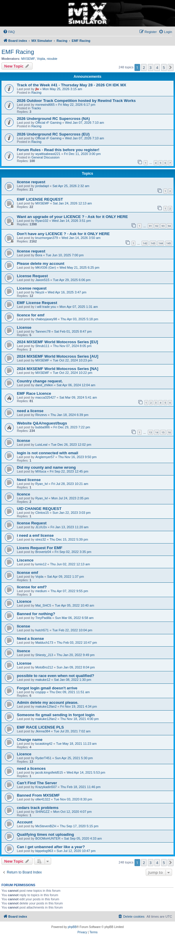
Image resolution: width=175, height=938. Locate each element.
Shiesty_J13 (44, 655)
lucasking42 (43, 743)
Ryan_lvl (41, 483)
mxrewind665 (44, 104)
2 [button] (144, 67)
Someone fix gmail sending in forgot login (56, 715)
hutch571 (41, 630)
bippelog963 (44, 851)
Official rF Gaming (48, 122)
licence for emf (30, 315)
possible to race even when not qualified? (55, 675)
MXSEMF (28, 58)
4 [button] (157, 67)
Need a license (30, 638)
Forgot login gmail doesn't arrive (47, 688)
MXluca (40, 471)
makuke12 (42, 679)
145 (168, 243)
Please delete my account (40, 263)
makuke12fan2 (45, 706)
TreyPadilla (43, 618)
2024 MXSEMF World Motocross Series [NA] (57, 368)
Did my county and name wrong (46, 467)
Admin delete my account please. (47, 702)
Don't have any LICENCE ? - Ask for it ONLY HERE (63, 234)
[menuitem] (9, 31)
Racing (36, 92)
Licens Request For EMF (39, 548)
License (24, 327)
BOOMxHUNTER (47, 838)
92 (156, 226)
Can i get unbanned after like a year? (51, 847)
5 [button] (164, 67)
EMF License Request (37, 302)
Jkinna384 (42, 731)
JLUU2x (41, 527)
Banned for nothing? (36, 614)
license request (31, 182)
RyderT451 (43, 758)
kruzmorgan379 (46, 238)
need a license (30, 411)
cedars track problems (38, 807)
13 (150, 432)
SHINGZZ (42, 811)
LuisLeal (41, 444)
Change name (29, 739)
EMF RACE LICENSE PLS (40, 727)
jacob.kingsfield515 (49, 772)
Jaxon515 (42, 280)
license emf (27, 572)
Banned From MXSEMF (38, 795)
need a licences (31, 768)
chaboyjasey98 (46, 319)
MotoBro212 (44, 667)
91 (150, 226)
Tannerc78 (42, 331)
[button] (171, 67)
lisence (23, 651)
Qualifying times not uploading (45, 834)
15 (162, 432)
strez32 (40, 539)
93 (162, 226)
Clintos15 (42, 512)
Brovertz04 (43, 552)
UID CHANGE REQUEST (39, 508)
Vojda (41, 58)
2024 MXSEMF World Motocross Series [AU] (57, 356)
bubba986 (42, 427)
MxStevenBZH (45, 826)
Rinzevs (41, 415)
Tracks (36, 108)
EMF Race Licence (34, 393)
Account (25, 822)
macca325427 (45, 397)
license (23, 440)
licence (23, 494)
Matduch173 (44, 642)
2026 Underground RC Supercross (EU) (53, 134)
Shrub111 (42, 346)
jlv (37, 89)
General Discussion (45, 157)
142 (145, 243)
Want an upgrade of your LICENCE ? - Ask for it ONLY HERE (72, 216)
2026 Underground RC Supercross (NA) (53, 118)
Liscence (25, 560)
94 (169, 226)
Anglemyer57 (44, 457)
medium (41, 591)
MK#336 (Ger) (45, 267)
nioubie (52, 58)
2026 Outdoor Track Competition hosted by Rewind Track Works (76, 100)
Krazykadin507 (46, 787)
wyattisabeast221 (47, 154)
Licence (24, 601)
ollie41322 (42, 799)
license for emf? (32, 587)
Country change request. (40, 381)
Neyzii (39, 292)
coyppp (40, 692)
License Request (32, 276)
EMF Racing (17, 52)
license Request (31, 523)
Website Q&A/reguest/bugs (42, 423)
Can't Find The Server (37, 783)
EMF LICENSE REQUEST (40, 199)
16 (169, 432)
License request (31, 288)
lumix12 (40, 564)
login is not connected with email (47, 453)
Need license (29, 480)
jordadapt (42, 186)
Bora (38, 255)
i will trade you (45, 306)
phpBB (72, 927)
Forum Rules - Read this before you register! (58, 150)
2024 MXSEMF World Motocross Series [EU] (57, 342)
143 (153, 243)
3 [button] (151, 67)
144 (160, 243)
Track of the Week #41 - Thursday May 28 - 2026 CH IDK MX (71, 85)
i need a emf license (35, 535)
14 (156, 432)
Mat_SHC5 (43, 605)
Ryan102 (41, 220)
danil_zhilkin (44, 385)
